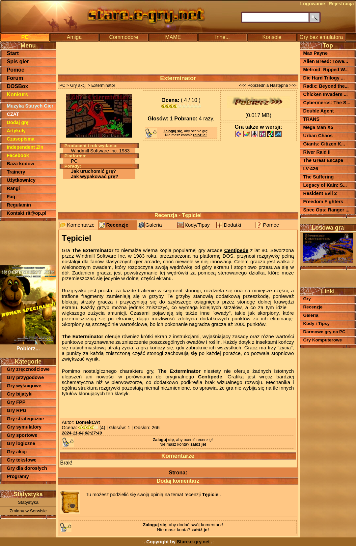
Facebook (18, 155)
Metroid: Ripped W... (326, 69)
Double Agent (318, 110)
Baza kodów (20, 163)
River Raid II (317, 152)
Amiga (74, 37)
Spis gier (18, 61)
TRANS (311, 119)
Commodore (123, 37)
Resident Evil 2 (320, 193)
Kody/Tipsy (197, 225)
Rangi (13, 188)
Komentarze (81, 225)
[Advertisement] (28, 242)
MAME (173, 37)
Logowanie (312, 3)
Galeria (154, 225)
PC (24, 37)
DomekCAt (88, 422)
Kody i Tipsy (316, 323)
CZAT (13, 114)
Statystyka (28, 502)
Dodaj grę (18, 122)
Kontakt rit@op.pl (26, 213)
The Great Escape (323, 160)
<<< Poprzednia (254, 85)
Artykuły (16, 130)
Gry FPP (16, 402)
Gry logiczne (21, 443)
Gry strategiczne (25, 418)
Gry (307, 298)
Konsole (272, 37)
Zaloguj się (172, 131)
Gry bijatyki (20, 394)
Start (13, 53)
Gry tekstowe (22, 460)
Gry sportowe (22, 435)
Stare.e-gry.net (193, 541)
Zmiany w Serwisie (28, 510)
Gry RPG (17, 410)
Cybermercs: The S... (326, 102)
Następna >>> (283, 85)
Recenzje (117, 225)
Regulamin (19, 205)
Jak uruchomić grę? (93, 171)
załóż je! (199, 135)
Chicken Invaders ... (325, 94)
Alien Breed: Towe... (325, 61)
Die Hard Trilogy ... (324, 77)
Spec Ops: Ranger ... (326, 209)
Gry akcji (17, 451)
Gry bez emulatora (321, 37)
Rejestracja (341, 3)
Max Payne (315, 53)
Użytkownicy (21, 180)
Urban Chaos (318, 135)
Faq (11, 196)
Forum (15, 78)
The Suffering (318, 176)
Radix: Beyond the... (326, 86)
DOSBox (17, 86)
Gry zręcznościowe (28, 369)
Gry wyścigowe (24, 385)
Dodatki (232, 225)
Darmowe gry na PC (324, 331)
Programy (18, 476)
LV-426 (310, 168)
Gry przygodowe (25, 377)
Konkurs (17, 94)
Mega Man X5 (318, 127)
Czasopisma (21, 139)
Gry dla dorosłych (27, 468)
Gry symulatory (24, 427)
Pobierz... (28, 345)
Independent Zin (25, 147)
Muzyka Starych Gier (30, 106)
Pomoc (15, 70)
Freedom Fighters (323, 201)
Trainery (16, 172)
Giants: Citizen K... (324, 143)
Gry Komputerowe (322, 339)
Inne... (222, 37)
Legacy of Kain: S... (325, 185)
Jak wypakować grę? (94, 176)
